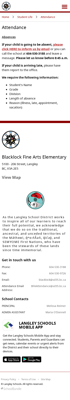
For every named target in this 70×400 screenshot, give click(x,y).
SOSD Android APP (31, 359)
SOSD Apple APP (12, 359)
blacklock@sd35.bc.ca (52, 279)
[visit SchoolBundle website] (34, 389)
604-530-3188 (57, 267)
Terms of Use (28, 379)
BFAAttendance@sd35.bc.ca (48, 286)
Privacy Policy (8, 379)
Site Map (46, 379)
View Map (11, 177)
